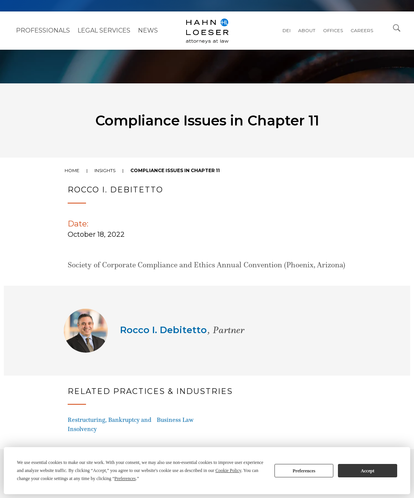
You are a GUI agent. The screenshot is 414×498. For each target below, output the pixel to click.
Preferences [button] (125, 478)
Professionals (43, 30)
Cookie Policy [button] (228, 470)
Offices (333, 30)
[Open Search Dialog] (397, 28)
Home (72, 170)
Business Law (175, 419)
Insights (104, 170)
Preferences (303, 471)
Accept (367, 471)
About (306, 30)
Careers (362, 30)
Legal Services (104, 30)
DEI (286, 30)
